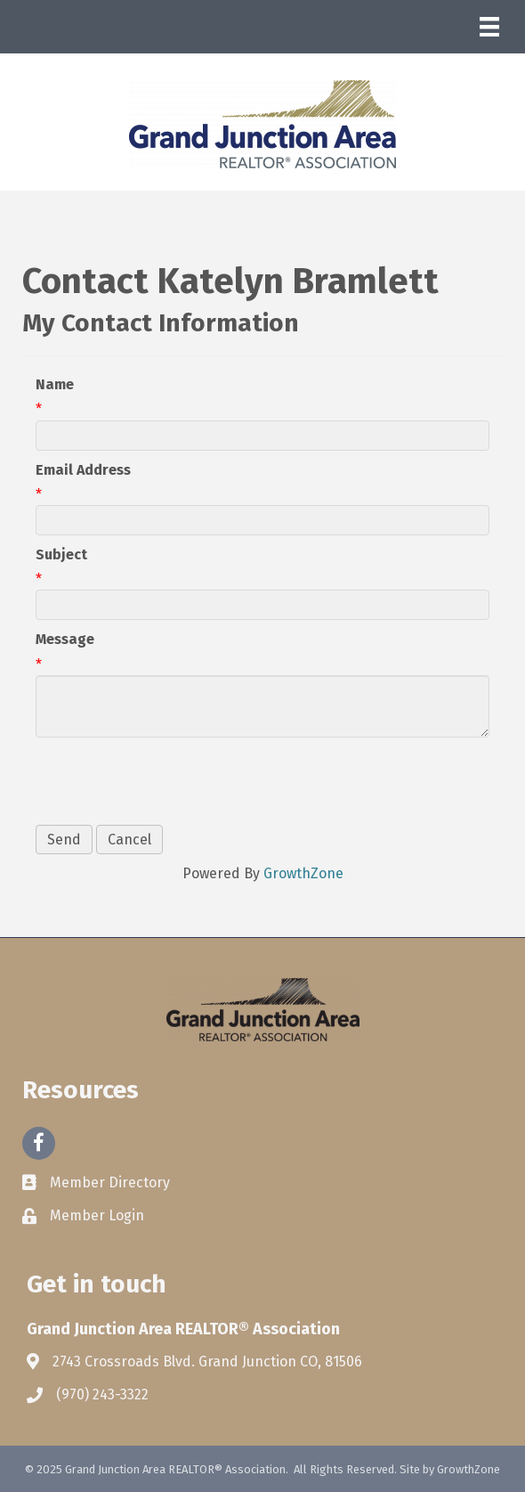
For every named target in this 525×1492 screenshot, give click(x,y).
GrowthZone (303, 873)
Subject (61, 554)
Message (65, 639)
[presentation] (171, 781)
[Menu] (489, 26)
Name (55, 384)
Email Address (83, 469)
